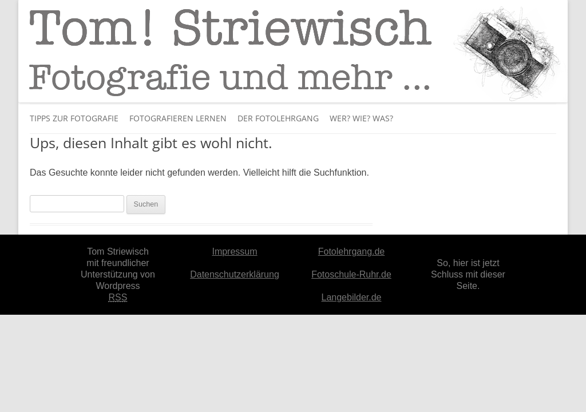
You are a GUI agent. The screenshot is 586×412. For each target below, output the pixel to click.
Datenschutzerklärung (234, 274)
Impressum (234, 251)
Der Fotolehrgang (278, 118)
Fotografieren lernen (178, 118)
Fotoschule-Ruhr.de (351, 274)
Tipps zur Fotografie (74, 118)
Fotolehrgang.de (351, 251)
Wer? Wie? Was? (361, 118)
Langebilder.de (352, 297)
